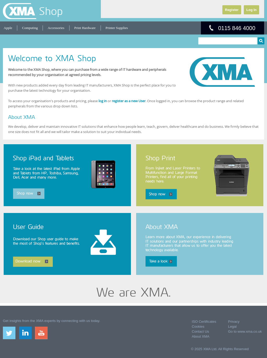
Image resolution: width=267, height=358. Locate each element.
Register (232, 10)
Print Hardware (85, 28)
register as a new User (129, 101)
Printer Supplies (117, 28)
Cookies (198, 326)
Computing (30, 28)
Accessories (56, 28)
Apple (8, 28)
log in (102, 101)
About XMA (200, 336)
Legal (232, 326)
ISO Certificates (204, 322)
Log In (251, 10)
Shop (51, 11)
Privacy (234, 322)
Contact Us (200, 331)
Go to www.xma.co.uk (245, 331)
